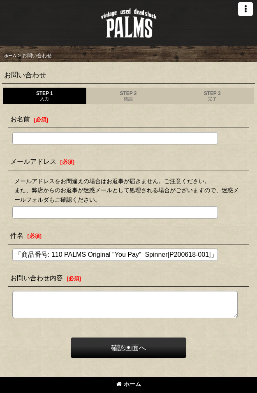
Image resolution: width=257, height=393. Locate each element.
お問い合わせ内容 (36, 277)
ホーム (128, 384)
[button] (245, 9)
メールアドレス (33, 161)
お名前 (20, 119)
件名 (16, 235)
